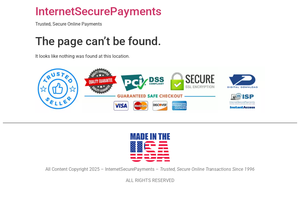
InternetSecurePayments (98, 11)
